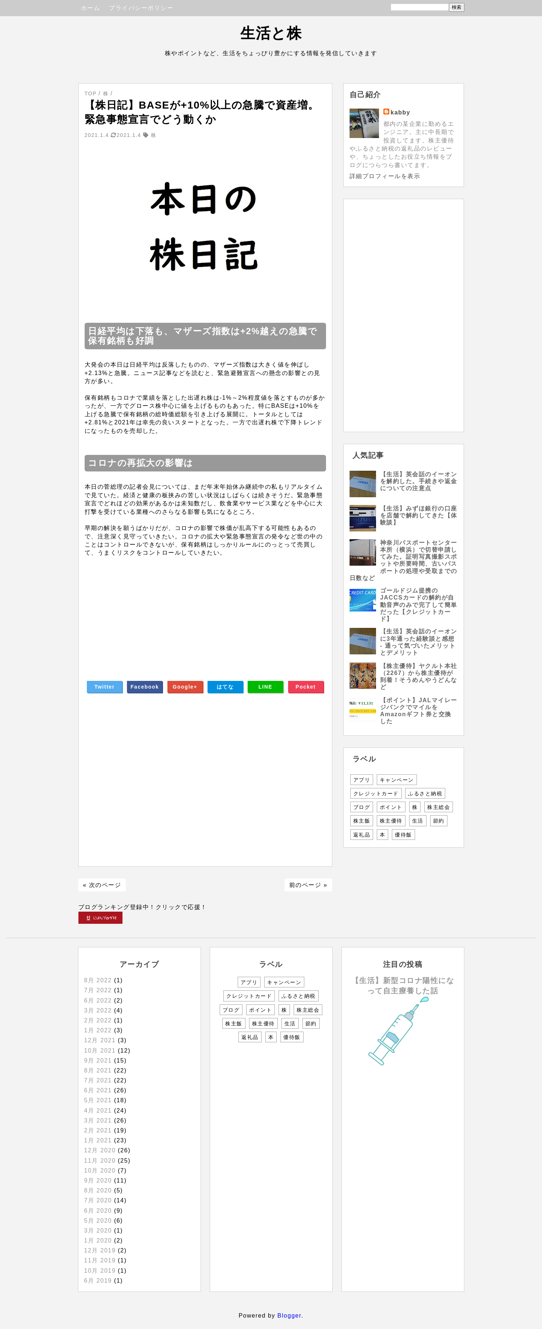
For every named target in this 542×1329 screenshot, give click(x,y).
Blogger (289, 1315)
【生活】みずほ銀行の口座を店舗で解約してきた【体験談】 (418, 515)
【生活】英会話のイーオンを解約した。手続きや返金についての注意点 (418, 481)
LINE (266, 687)
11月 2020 (100, 1160)
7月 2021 (98, 1080)
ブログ (362, 807)
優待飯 (403, 835)
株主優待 (391, 821)
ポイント (391, 807)
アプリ (362, 780)
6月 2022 (98, 1000)
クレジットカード (376, 793)
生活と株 (271, 33)
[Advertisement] (205, 608)
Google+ (185, 687)
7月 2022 (98, 990)
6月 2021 (98, 1090)
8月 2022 (98, 980)
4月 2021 (98, 1110)
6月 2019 (98, 1280)
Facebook (145, 687)
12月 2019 (100, 1250)
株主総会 (438, 807)
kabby (401, 112)
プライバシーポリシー (141, 8)
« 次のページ (102, 885)
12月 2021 (100, 1040)
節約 (438, 821)
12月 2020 (100, 1150)
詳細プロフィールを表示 (385, 176)
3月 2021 (98, 1120)
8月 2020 (98, 1190)
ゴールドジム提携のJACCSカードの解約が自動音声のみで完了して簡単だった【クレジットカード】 (418, 604)
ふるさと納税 (425, 793)
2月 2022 (98, 1020)
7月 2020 (98, 1200)
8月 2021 (98, 1070)
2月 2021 (98, 1130)
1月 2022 (98, 1030)
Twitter (104, 687)
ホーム (90, 8)
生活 (418, 821)
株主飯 (362, 821)
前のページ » (308, 885)
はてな (225, 687)
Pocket (305, 687)
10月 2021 (100, 1050)
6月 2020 (98, 1211)
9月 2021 (98, 1060)
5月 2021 (98, 1100)
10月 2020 (100, 1170)
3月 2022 (98, 1010)
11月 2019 (100, 1260)
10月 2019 (100, 1271)
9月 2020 (98, 1180)
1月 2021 (98, 1140)
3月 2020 (98, 1230)
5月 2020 (98, 1220)
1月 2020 (98, 1240)
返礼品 (362, 835)
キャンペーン (397, 780)
